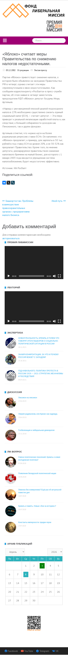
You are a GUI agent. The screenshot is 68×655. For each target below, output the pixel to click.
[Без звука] (54, 276)
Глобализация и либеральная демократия (36, 430)
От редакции (23, 70)
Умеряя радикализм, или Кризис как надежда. (38, 414)
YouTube (28, 651)
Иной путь (57, 200)
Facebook (13, 651)
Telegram (44, 651)
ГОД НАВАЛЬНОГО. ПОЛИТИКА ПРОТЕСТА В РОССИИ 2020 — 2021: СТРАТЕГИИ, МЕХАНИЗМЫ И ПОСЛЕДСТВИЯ (40, 373)
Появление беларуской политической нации (37, 473)
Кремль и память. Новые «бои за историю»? (37, 506)
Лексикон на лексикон (27, 398)
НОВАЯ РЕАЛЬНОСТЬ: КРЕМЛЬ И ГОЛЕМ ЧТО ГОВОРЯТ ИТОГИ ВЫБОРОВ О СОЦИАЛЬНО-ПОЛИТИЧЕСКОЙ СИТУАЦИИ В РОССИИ (38, 341)
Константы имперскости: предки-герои (34, 522)
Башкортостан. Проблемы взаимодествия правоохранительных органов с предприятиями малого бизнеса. (17, 208)
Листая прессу (40, 70)
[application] (34, 262)
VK (57, 651)
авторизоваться (10, 238)
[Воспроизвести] (8, 276)
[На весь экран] (59, 276)
